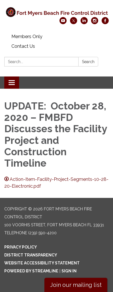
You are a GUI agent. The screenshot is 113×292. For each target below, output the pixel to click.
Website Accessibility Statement (42, 263)
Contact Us (23, 46)
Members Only (26, 36)
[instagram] (94, 22)
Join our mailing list (76, 284)
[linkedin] (84, 22)
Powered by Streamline (31, 271)
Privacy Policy (20, 247)
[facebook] (105, 22)
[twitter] (73, 22)
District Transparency (30, 255)
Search (88, 61)
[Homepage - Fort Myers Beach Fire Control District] (56, 11)
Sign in (69, 271)
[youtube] (63, 22)
